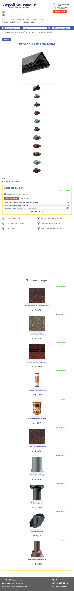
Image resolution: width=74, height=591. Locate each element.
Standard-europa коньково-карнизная (37, 305)
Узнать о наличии (26, 198)
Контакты (25, 22)
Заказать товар (60, 11)
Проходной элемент (37, 531)
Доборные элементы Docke (37, 418)
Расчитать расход (11, 199)
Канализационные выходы (37, 559)
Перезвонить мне (62, 7)
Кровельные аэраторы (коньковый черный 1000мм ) (37, 203)
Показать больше (37, 211)
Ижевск (8, 12)
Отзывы (5, 22)
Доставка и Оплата (23, 19)
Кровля (6, 39)
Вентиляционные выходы (37, 475)
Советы (41, 19)
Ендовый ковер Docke (37, 334)
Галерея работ (15, 22)
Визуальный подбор (62, 28)
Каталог (11, 19)
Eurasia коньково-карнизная (37, 446)
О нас (4, 19)
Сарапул (14, 12)
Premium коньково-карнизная (37, 362)
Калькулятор (10, 28)
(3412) (59, 4)
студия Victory (19, 583)
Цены (33, 22)
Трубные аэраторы (37, 503)
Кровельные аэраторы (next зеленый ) (37, 205)
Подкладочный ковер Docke (37, 390)
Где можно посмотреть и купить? (17, 194)
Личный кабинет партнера (14, 15)
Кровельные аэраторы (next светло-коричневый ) (37, 208)
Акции (34, 19)
